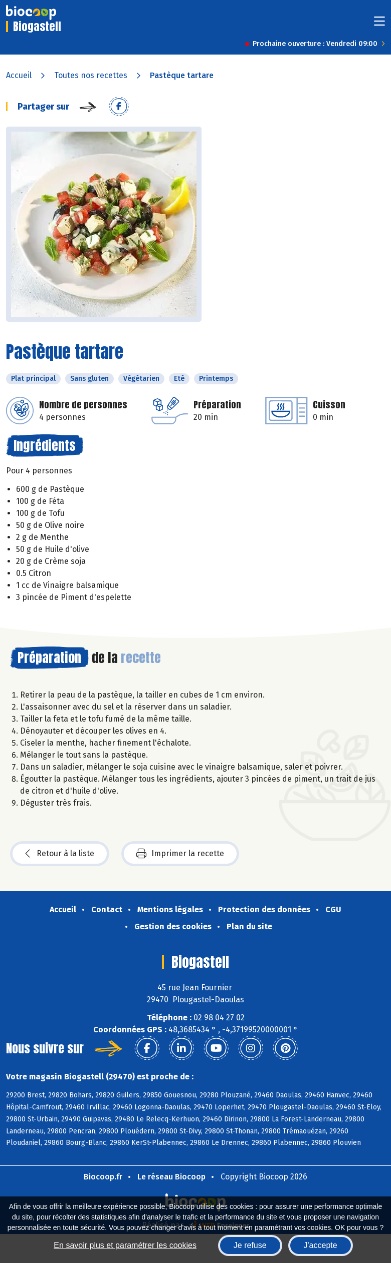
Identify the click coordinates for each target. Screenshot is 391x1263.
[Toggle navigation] (379, 24)
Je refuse (250, 1245)
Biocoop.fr (103, 1176)
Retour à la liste (59, 854)
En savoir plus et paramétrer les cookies (125, 1245)
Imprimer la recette (180, 854)
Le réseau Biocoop (171, 1176)
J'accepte (320, 1245)
